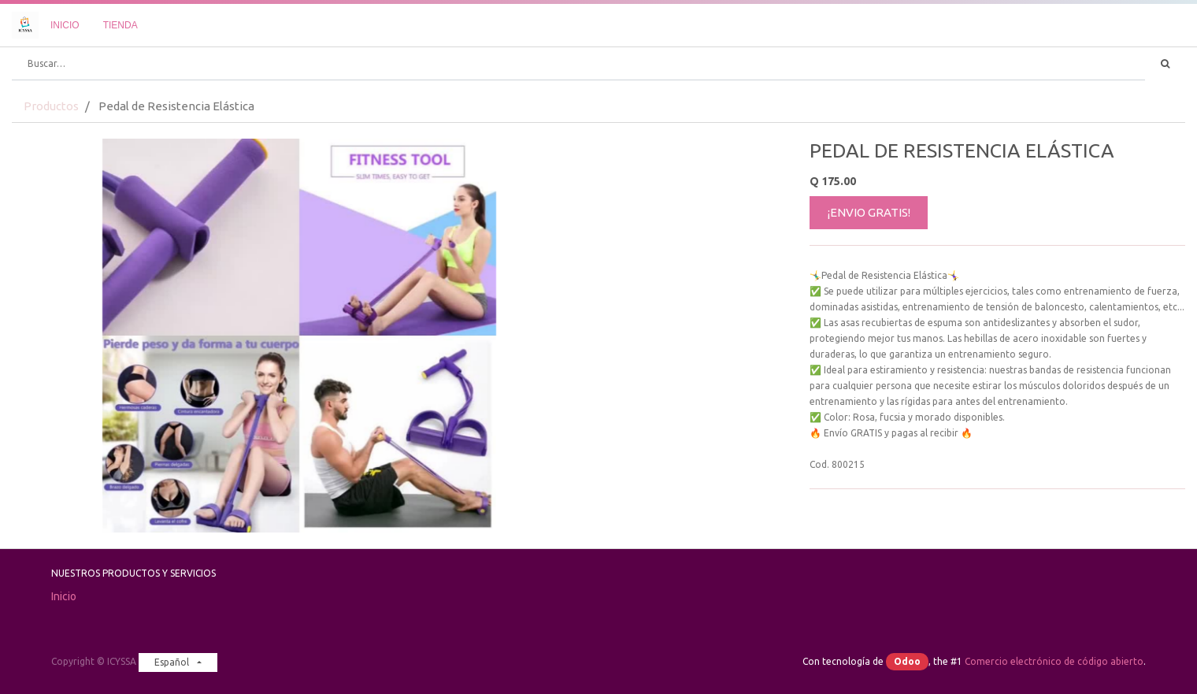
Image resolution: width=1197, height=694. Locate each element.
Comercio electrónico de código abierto (1054, 661)
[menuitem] (65, 25)
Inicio (63, 596)
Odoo (907, 661)
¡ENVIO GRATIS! (869, 212)
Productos (51, 106)
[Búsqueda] (1165, 63)
